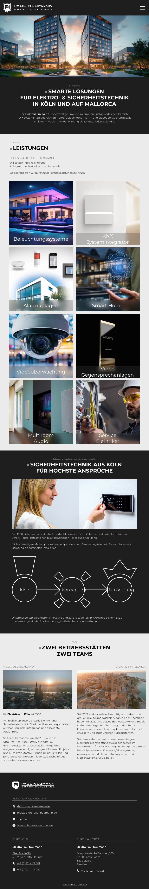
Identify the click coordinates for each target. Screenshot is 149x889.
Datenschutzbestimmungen (35, 825)
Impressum (24, 819)
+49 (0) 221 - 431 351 (28, 863)
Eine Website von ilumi (74, 884)
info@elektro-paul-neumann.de (37, 812)
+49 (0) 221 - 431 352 (28, 869)
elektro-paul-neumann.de (33, 806)
